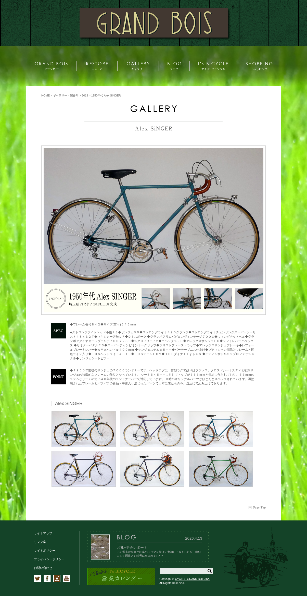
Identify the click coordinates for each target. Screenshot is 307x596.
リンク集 (40, 542)
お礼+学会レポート (132, 547)
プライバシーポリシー (49, 559)
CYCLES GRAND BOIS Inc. (192, 578)
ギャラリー (60, 95)
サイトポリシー (44, 550)
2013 (85, 95)
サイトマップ (43, 533)
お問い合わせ (43, 568)
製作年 (74, 95)
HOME (45, 95)
